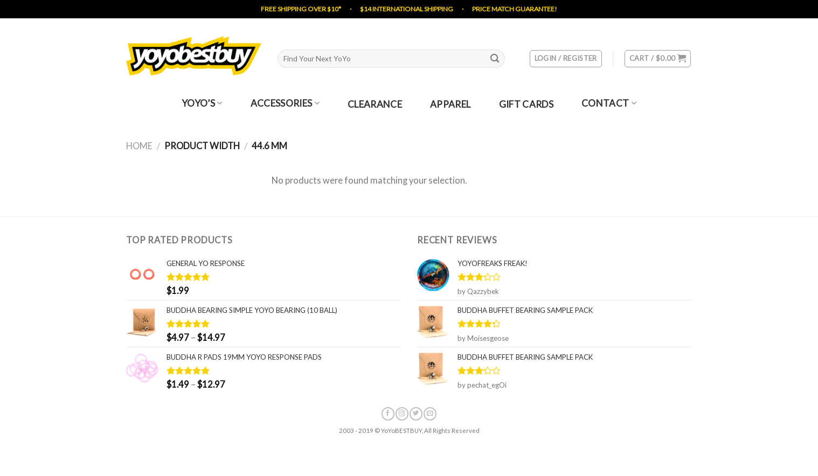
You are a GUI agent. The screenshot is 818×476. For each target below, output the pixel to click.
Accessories (285, 103)
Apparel (450, 105)
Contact (608, 103)
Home (139, 146)
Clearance (375, 105)
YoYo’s (202, 103)
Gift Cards (526, 105)
